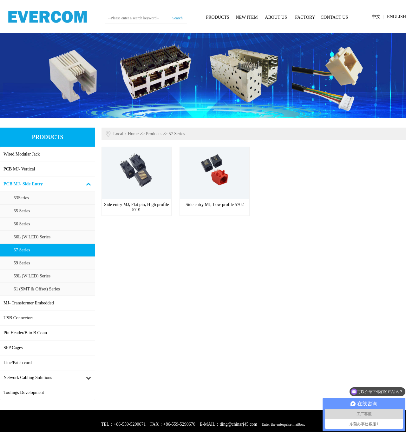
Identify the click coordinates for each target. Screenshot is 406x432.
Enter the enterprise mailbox (283, 424)
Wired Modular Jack (21, 154)
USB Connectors (18, 318)
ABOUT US (276, 17)
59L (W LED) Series (32, 276)
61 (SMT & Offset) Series (37, 289)
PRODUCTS (217, 17)
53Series (21, 198)
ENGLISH (396, 16)
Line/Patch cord (17, 362)
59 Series (22, 263)
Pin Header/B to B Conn (25, 332)
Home (133, 133)
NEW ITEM (247, 17)
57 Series (22, 250)
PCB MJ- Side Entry (23, 184)
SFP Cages (13, 347)
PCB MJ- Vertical (19, 169)
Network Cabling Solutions (27, 377)
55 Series (22, 211)
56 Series (22, 224)
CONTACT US (334, 17)
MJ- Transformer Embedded (28, 303)
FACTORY (305, 17)
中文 (376, 16)
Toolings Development (23, 392)
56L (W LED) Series (32, 237)
